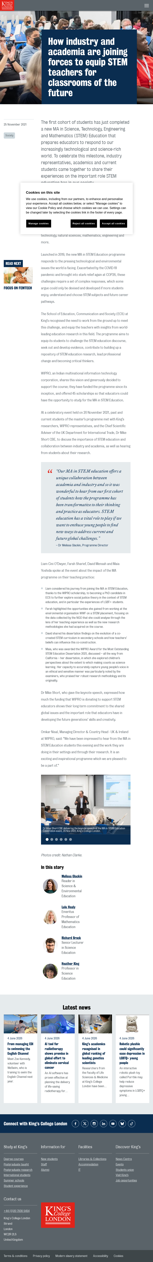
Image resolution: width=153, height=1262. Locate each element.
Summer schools (14, 1180)
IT (79, 1169)
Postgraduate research (18, 1169)
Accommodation (88, 1164)
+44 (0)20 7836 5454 (17, 1211)
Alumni (45, 1169)
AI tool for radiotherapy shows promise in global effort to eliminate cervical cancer (57, 1056)
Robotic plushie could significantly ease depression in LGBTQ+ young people (132, 1053)
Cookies (118, 1256)
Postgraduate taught (16, 1164)
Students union (125, 1169)
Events (120, 1164)
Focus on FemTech (18, 288)
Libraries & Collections (92, 1159)
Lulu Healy (68, 907)
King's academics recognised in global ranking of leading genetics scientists (93, 1053)
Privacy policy (41, 1256)
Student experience (16, 1185)
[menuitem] (20, 1159)
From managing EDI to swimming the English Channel (20, 1049)
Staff (44, 1164)
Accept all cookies (113, 223)
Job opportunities (126, 1180)
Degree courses (14, 1159)
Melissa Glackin (72, 876)
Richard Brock (71, 937)
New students (49, 1159)
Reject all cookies (84, 223)
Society (9, 135)
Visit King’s (122, 1175)
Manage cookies (38, 223)
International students (17, 1175)
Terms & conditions (15, 1256)
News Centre (124, 1159)
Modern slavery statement (71, 1256)
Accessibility (100, 1256)
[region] (76, 208)
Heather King (70, 963)
